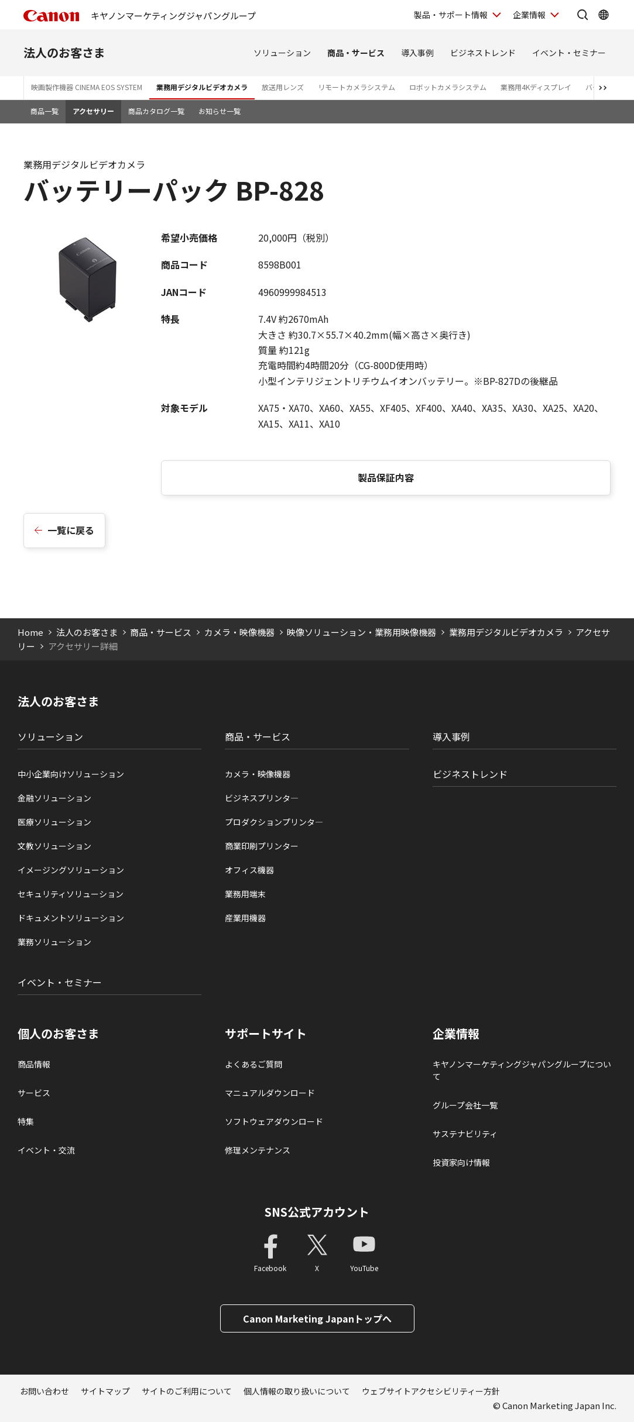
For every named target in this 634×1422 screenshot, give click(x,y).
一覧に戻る (70, 530)
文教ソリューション (54, 846)
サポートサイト (266, 1033)
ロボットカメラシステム (447, 87)
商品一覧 (44, 111)
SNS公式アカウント (317, 1211)
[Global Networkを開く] (604, 15)
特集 (26, 1121)
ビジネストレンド (483, 52)
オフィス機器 (249, 870)
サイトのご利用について (187, 1391)
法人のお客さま (64, 52)
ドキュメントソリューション (71, 918)
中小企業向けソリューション (71, 774)
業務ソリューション (54, 942)
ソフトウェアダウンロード (274, 1121)
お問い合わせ (44, 1391)
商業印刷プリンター (262, 846)
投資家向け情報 (461, 1162)
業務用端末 (245, 894)
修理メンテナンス (257, 1150)
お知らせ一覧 (219, 111)
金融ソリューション (54, 798)
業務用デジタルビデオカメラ (202, 87)
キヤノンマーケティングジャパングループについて (522, 1070)
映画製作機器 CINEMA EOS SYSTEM (86, 87)
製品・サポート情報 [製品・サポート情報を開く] (451, 14)
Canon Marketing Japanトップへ (317, 1318)
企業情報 (456, 1033)
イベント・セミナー (569, 52)
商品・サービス (356, 52)
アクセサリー (93, 111)
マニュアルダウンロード (270, 1093)
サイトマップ (105, 1391)
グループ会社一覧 (465, 1105)
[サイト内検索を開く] (582, 15)
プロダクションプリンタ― (274, 822)
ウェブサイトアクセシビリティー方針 (431, 1391)
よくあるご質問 (253, 1064)
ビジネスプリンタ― (262, 798)
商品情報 (34, 1064)
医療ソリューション (54, 822)
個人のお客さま (59, 1033)
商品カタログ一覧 (156, 111)
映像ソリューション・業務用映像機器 (361, 632)
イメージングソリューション (71, 870)
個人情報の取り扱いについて (297, 1391)
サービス (34, 1093)
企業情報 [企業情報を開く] (529, 14)
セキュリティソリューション (71, 894)
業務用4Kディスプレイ (536, 87)
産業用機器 (245, 918)
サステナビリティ (465, 1133)
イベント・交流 (46, 1150)
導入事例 (417, 52)
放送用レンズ (283, 87)
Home (30, 632)
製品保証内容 (386, 477)
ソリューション (282, 52)
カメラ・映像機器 (239, 632)
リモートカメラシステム (356, 87)
